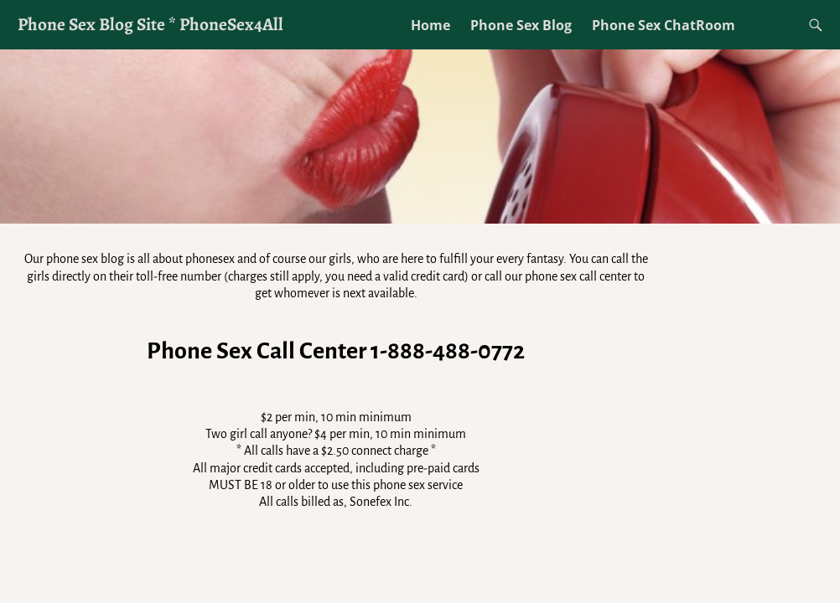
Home (430, 25)
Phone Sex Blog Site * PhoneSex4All (150, 24)
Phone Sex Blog (521, 25)
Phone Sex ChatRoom (663, 25)
